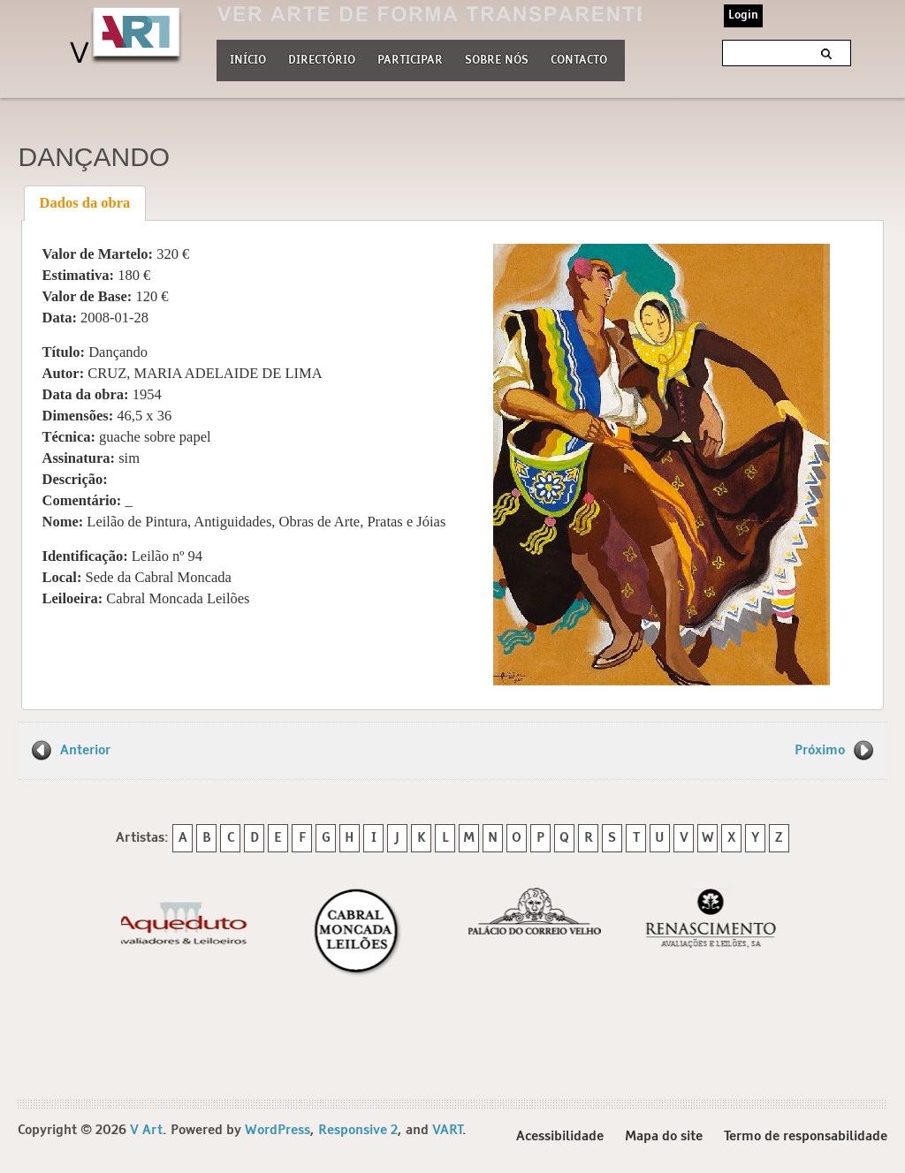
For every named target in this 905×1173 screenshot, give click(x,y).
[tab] (85, 203)
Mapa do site (664, 1136)
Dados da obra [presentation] (85, 202)
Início (248, 60)
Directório (321, 58)
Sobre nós (497, 58)
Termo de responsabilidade (805, 1136)
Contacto (579, 60)
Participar (410, 60)
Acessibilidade (560, 1136)
